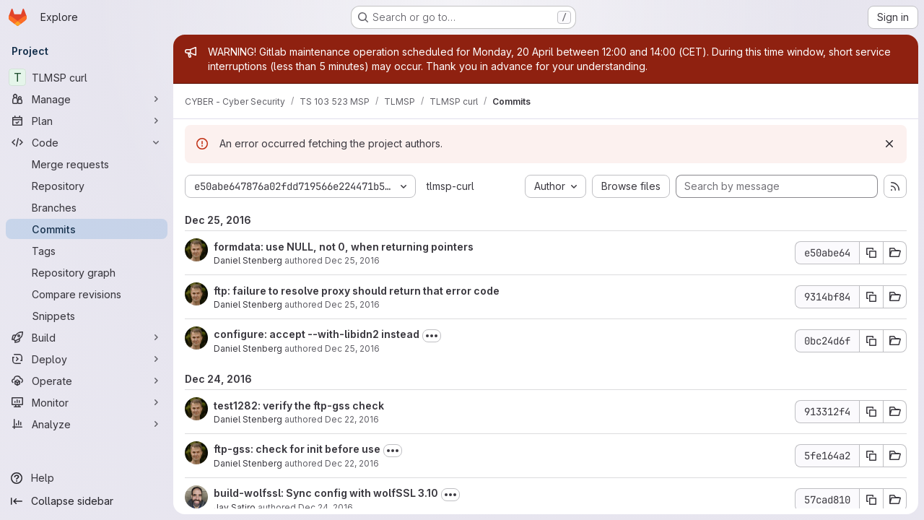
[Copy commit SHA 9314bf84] (871, 296)
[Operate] (86, 380)
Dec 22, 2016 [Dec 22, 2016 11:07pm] (352, 419)
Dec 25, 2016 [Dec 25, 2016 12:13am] (352, 348)
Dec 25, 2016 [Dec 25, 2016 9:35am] (352, 304)
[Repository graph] (86, 272)
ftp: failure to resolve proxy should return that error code (357, 291)
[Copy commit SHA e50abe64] (871, 252)
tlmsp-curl (450, 186)
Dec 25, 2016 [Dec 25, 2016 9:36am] (352, 260)
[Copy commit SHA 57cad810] (871, 499)
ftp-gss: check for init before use (297, 449)
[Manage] (86, 99)
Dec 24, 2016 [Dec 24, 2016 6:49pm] (325, 507)
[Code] (86, 142)
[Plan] (86, 120)
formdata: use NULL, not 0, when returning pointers (344, 246)
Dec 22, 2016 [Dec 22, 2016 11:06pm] (352, 463)
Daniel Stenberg (248, 260)
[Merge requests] (86, 164)
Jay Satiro (235, 507)
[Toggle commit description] (431, 335)
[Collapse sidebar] (86, 501)
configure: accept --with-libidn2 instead (316, 334)
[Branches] (86, 207)
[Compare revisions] (86, 294)
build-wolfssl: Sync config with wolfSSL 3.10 (326, 493)
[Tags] (86, 250)
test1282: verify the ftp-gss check (299, 405)
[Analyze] (86, 424)
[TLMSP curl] (86, 77)
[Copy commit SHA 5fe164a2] (871, 455)
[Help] (86, 478)
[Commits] (86, 229)
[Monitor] (86, 402)
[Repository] (86, 186)
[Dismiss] (889, 143)
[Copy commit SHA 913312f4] (871, 411)
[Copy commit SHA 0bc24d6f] (871, 340)
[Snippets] (86, 316)
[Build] (86, 337)
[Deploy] (86, 359)
